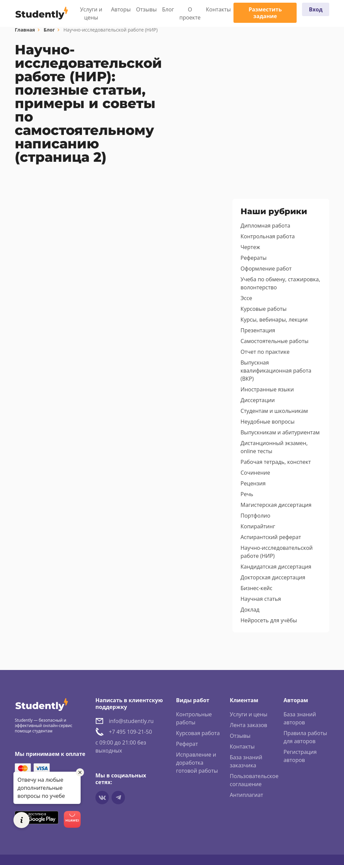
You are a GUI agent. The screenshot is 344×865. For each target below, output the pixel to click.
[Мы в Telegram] (118, 797)
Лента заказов (248, 725)
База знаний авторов (300, 718)
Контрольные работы (194, 718)
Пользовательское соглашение (254, 780)
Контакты (218, 9)
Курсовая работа (198, 733)
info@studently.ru (131, 721)
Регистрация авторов (300, 756)
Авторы (121, 9)
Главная (25, 30)
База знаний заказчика (246, 761)
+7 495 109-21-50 (130, 731)
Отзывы (146, 9)
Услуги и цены (91, 13)
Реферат (187, 744)
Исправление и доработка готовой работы (197, 762)
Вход (315, 9)
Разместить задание (265, 13)
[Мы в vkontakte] (102, 797)
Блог (168, 9)
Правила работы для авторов (305, 737)
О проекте (190, 13)
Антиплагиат (246, 795)
